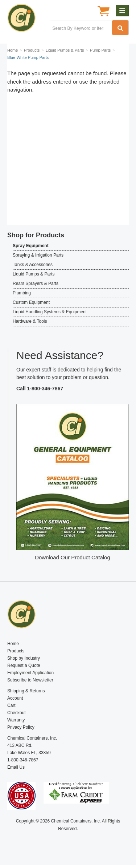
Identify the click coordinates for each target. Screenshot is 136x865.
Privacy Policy (20, 727)
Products (15, 650)
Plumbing (22, 292)
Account (15, 698)
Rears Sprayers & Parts (35, 283)
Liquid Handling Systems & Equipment (50, 311)
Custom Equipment (31, 302)
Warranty (16, 720)
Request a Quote (23, 665)
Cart (11, 705)
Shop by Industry (23, 658)
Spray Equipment (31, 245)
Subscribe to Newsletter (30, 680)
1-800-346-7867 (45, 388)
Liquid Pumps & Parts (33, 274)
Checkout (16, 712)
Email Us (16, 767)
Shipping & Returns (26, 690)
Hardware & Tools (30, 321)
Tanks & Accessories (33, 264)
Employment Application (30, 672)
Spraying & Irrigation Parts (38, 255)
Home (13, 643)
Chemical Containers (24, 20)
